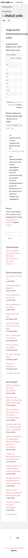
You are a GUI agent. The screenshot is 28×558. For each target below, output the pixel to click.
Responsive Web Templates (17, 548)
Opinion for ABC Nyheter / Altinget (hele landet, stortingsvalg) (14, 400)
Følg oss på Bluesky (12, 250)
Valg (3, 20)
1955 (20, 125)
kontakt (8, 225)
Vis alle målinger (11, 514)
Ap (7, 64)
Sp (7, 80)
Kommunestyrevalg (17, 151)
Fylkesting (19, 2)
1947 (12, 125)
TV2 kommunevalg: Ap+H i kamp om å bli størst (13, 325)
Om (9, 20)
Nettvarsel (9, 264)
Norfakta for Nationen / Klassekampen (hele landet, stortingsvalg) (14, 480)
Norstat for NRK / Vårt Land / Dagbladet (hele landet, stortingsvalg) (13, 426)
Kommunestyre (7, 7)
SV (7, 77)
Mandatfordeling (8, 16)
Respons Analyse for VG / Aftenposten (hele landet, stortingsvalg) (14, 468)
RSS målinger (10, 256)
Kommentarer (7, 11)
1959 (8, 128)
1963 (12, 128)
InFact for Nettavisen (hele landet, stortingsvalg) (13, 387)
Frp (7, 73)
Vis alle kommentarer (13, 373)
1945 (8, 125)
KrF (7, 83)
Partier (20, 16)
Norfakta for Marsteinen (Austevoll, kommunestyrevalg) (13, 456)
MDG (7, 90)
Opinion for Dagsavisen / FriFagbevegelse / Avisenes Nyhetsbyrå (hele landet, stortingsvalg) (14, 441)
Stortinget (9, 2)
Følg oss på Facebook (13, 253)
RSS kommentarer (12, 258)
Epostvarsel (10, 261)
